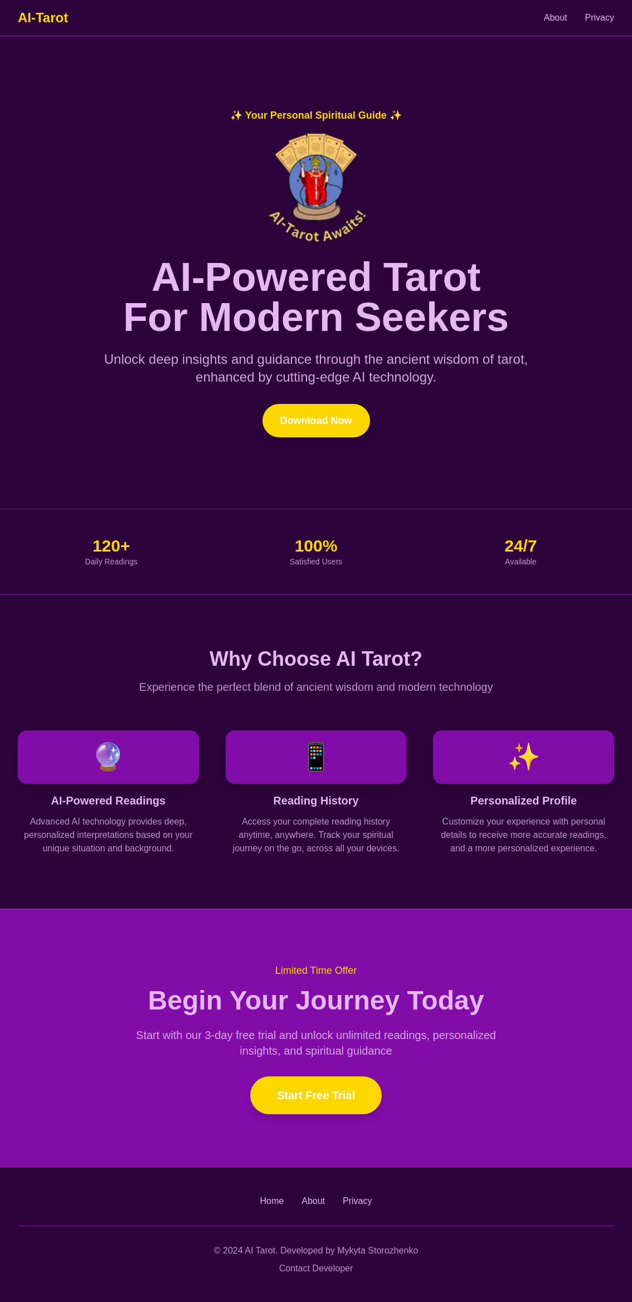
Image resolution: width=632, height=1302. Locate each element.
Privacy (599, 17)
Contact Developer (316, 1268)
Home (272, 1201)
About (555, 17)
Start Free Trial (316, 1095)
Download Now (316, 420)
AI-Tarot (43, 17)
